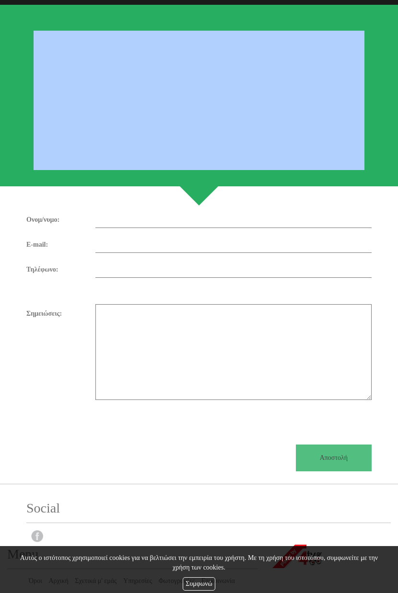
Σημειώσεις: (44, 313)
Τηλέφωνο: (42, 269)
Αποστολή (334, 457)
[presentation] (99, 418)
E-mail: (37, 244)
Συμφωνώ (199, 583)
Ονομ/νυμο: (42, 219)
